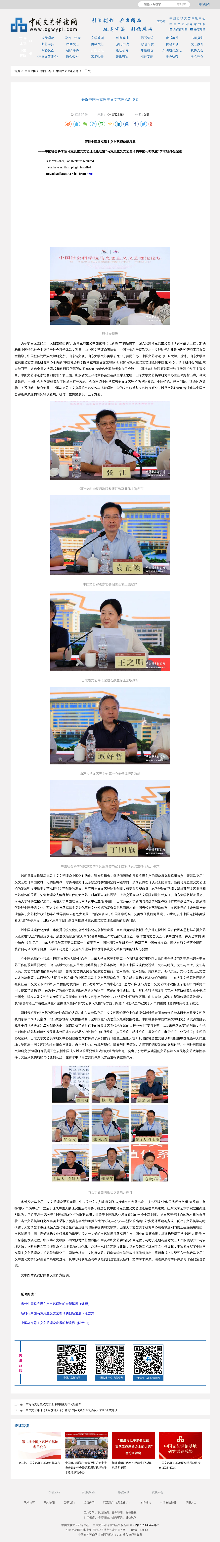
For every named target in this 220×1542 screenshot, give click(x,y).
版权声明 (89, 1502)
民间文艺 (72, 44)
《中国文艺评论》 (48, 56)
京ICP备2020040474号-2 (144, 1525)
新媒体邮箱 (178, 29)
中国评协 (30, 71)
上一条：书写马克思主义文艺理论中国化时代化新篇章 (48, 1404)
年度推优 (147, 50)
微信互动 (124, 1492)
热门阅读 (122, 44)
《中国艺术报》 (115, 114)
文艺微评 (197, 44)
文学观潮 (97, 38)
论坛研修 (122, 50)
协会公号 (72, 56)
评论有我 (122, 56)
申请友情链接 (168, 1502)
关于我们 (69, 1502)
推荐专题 (147, 56)
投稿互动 (172, 44)
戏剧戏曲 (122, 38)
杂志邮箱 (197, 29)
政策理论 (47, 38)
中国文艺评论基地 (67, 71)
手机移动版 (89, 1492)
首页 (17, 71)
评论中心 (196, 56)
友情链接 (145, 1502)
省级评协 (72, 50)
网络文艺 (97, 44)
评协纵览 (47, 50)
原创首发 (147, 44)
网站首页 (29, 1502)
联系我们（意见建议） (117, 1502)
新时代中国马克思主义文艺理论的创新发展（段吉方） (59, 1313)
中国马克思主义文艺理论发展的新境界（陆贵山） (56, 1323)
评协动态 (171, 56)
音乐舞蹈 (172, 38)
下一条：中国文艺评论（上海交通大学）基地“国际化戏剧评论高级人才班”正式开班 (66, 1410)
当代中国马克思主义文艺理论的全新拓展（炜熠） (56, 1304)
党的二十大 (73, 38)
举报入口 (191, 1502)
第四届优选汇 (172, 50)
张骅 (146, 114)
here (90, 173)
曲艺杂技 (47, 44)
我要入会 (197, 50)
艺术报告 (97, 56)
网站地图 (204, 4)
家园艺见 (97, 50)
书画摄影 (197, 38)
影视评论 (147, 38)
